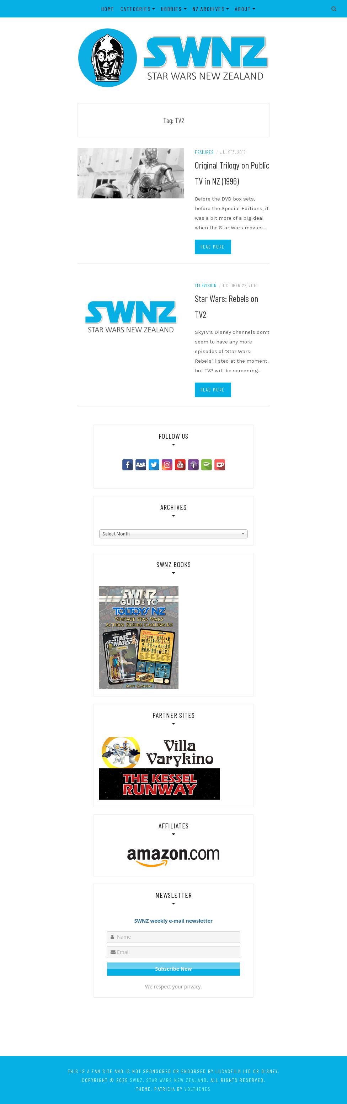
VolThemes (198, 1089)
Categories (136, 8)
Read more (213, 247)
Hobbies (171, 8)
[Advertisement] (173, 1026)
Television (206, 285)
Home (107, 8)
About (243, 8)
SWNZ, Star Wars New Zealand (168, 1080)
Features (204, 152)
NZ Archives (209, 8)
